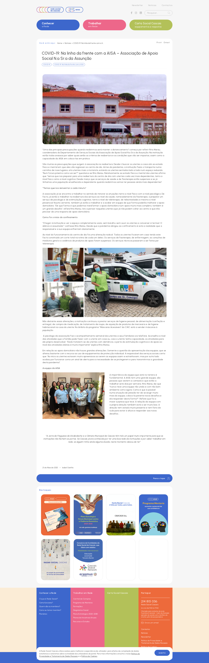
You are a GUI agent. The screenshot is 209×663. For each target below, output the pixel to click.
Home (59, 43)
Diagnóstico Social (81, 610)
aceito (162, 653)
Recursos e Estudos (81, 621)
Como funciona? (46, 603)
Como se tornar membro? (50, 610)
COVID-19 (46, 64)
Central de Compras (82, 599)
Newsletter (137, 5)
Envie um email (152, 623)
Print (159, 42)
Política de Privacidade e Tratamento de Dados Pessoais (154, 642)
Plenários (43, 614)
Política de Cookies (149, 647)
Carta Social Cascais (151, 25)
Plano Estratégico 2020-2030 (85, 614)
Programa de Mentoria (83, 603)
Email (167, 42)
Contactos (167, 5)
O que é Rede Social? (48, 599)
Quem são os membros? (49, 606)
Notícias (152, 5)
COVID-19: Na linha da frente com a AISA (69, 64)
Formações (78, 606)
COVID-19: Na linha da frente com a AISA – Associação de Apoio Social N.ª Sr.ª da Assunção (88, 43)
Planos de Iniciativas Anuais (85, 618)
